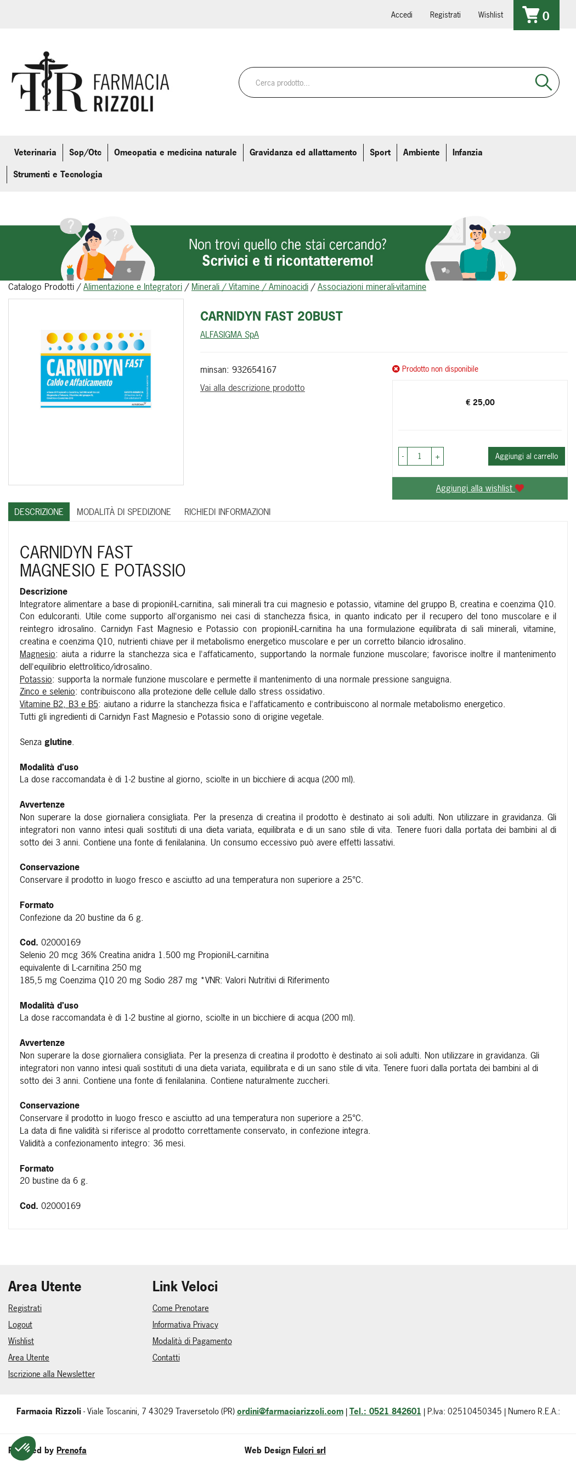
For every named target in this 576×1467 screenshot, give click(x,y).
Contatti (166, 1357)
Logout (20, 1324)
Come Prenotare (181, 1308)
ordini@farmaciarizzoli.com (290, 1411)
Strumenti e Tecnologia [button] (58, 174)
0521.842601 (26, 13)
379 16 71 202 (149, 13)
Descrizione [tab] (39, 512)
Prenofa (72, 1450)
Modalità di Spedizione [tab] (124, 512)
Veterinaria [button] (35, 152)
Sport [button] (380, 152)
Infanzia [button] (468, 152)
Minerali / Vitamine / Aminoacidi (249, 287)
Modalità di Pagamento (192, 1341)
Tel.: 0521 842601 (385, 1411)
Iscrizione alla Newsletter (51, 1374)
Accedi (402, 14)
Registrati (445, 14)
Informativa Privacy (185, 1324)
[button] (403, 456)
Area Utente (28, 1357)
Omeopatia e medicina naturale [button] (175, 152)
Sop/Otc (85, 152)
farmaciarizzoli (87, 13)
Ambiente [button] (421, 152)
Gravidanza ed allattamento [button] (303, 152)
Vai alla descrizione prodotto (252, 388)
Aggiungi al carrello (526, 456)
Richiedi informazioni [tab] (227, 512)
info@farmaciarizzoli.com (56, 13)
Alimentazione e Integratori (132, 287)
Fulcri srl (309, 1450)
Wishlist (490, 14)
